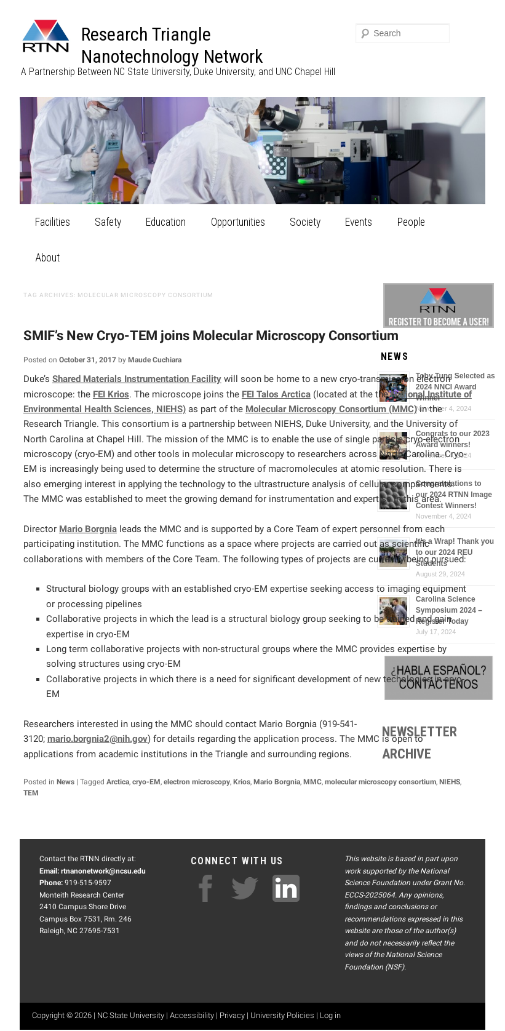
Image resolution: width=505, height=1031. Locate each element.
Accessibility (192, 1015)
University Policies (282, 1015)
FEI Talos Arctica (276, 394)
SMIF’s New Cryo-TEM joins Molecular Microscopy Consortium (211, 335)
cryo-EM (146, 782)
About (47, 258)
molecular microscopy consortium (380, 782)
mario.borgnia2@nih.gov (97, 738)
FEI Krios (111, 394)
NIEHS (449, 782)
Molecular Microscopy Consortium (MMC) (331, 409)
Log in (330, 1015)
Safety (108, 222)
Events (358, 222)
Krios (241, 782)
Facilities (52, 222)
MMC (312, 782)
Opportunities (238, 222)
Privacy (232, 1015)
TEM (31, 793)
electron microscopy (197, 782)
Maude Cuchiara (154, 360)
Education (166, 222)
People (411, 222)
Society (305, 222)
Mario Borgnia (88, 529)
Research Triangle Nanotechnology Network (172, 45)
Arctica (117, 782)
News (65, 782)
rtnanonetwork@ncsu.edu (103, 871)
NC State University (130, 1015)
